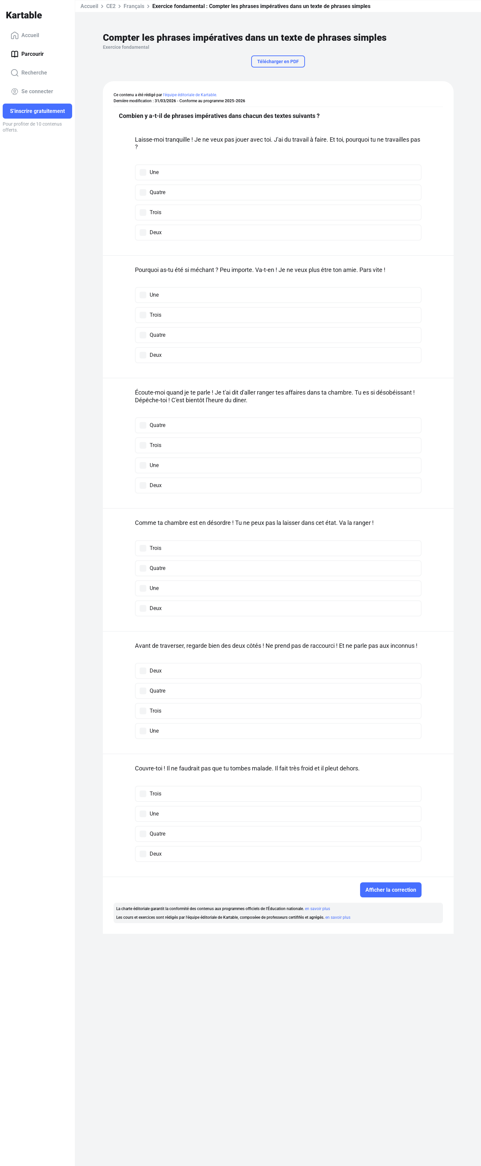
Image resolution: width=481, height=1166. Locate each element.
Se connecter (32, 92)
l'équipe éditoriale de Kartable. (190, 95)
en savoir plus (317, 908)
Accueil (25, 35)
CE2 (111, 6)
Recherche (29, 73)
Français (134, 6)
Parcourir (27, 54)
